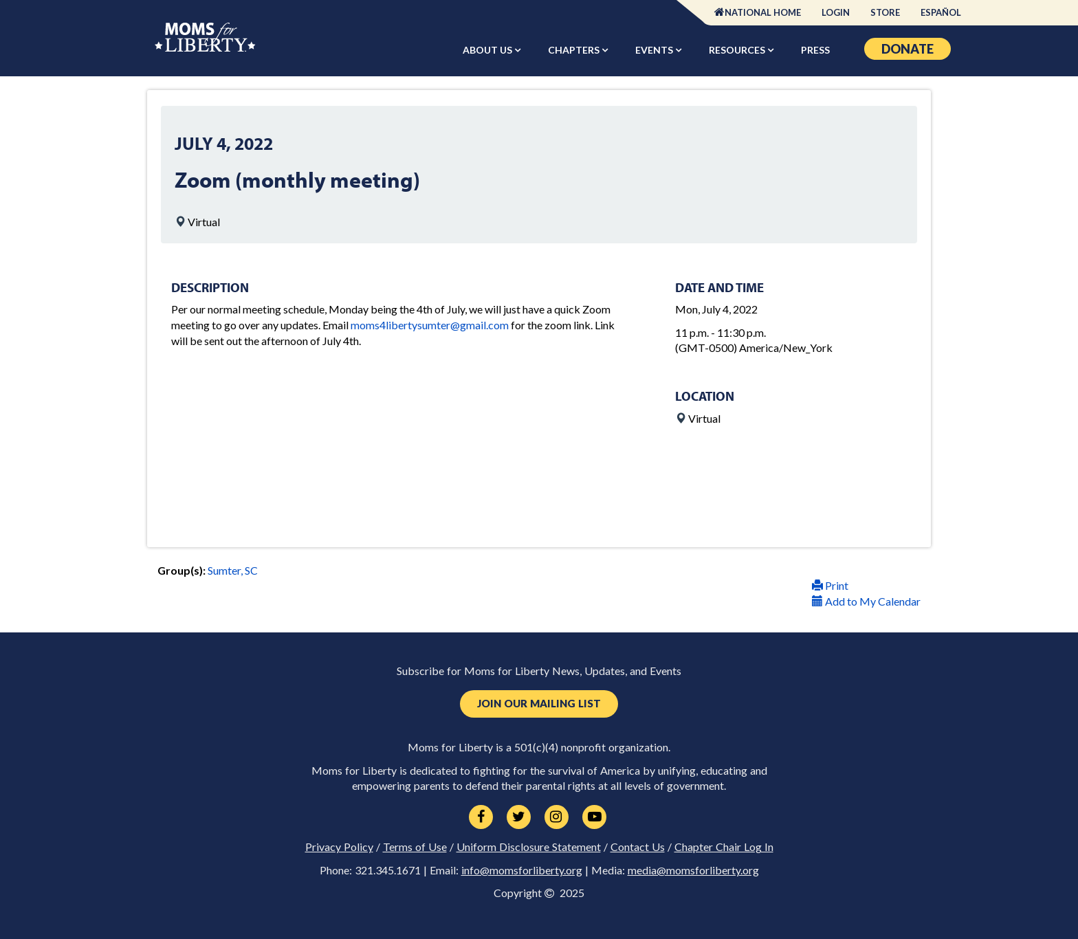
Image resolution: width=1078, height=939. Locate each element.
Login (836, 12)
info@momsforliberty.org (521, 870)
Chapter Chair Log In (723, 846)
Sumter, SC (233, 570)
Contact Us (637, 846)
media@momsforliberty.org (693, 870)
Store (885, 12)
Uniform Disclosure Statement (528, 846)
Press (815, 50)
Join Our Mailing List (539, 703)
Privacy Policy (339, 846)
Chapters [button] (575, 50)
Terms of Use (415, 846)
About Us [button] (488, 50)
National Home (763, 12)
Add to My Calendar (866, 601)
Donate (907, 48)
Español (941, 12)
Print (830, 585)
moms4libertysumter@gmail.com (430, 324)
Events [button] (655, 50)
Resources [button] (738, 50)
